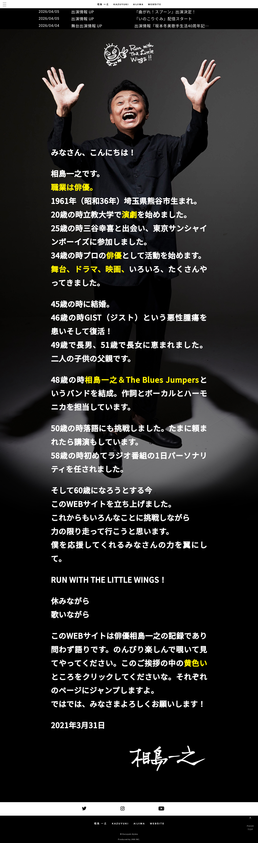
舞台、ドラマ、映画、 (90, 268)
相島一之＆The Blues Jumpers (142, 379)
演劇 (129, 214)
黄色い (195, 662)
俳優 (114, 255)
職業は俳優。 (74, 187)
